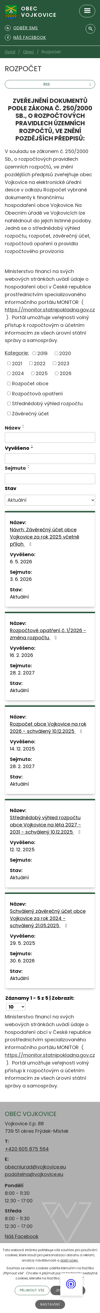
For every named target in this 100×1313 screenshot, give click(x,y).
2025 (42, 373)
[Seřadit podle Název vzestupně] (23, 425)
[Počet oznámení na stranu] (15, 1007)
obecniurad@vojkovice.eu (35, 1166)
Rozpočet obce (30, 383)
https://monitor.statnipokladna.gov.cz (50, 309)
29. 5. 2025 (22, 943)
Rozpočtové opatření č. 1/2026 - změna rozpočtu (48, 634)
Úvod (10, 52)
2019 (42, 353)
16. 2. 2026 (21, 655)
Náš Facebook (21, 1236)
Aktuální (19, 596)
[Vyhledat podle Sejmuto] (50, 478)
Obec (28, 52)
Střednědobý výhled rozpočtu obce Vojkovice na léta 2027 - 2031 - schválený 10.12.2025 (46, 824)
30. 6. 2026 (22, 960)
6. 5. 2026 (21, 561)
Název (13, 427)
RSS (68, 84)
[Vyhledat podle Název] (50, 437)
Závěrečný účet (30, 413)
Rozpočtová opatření (37, 393)
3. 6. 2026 (21, 579)
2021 (17, 363)
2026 (65, 373)
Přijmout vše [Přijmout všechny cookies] (32, 1290)
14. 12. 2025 (22, 748)
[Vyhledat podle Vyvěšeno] (50, 458)
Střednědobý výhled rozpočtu (47, 403)
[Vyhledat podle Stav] (50, 500)
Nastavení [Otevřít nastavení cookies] (50, 1304)
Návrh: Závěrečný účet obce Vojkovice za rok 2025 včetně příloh (44, 536)
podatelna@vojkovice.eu (34, 1174)
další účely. (69, 1260)
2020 (65, 353)
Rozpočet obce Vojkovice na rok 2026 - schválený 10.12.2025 (48, 727)
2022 (40, 363)
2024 (18, 373)
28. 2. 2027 (22, 672)
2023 (63, 363)
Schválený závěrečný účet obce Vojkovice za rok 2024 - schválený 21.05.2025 (48, 918)
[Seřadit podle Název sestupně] (23, 427)
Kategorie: (17, 353)
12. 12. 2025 (22, 849)
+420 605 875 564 (27, 1149)
